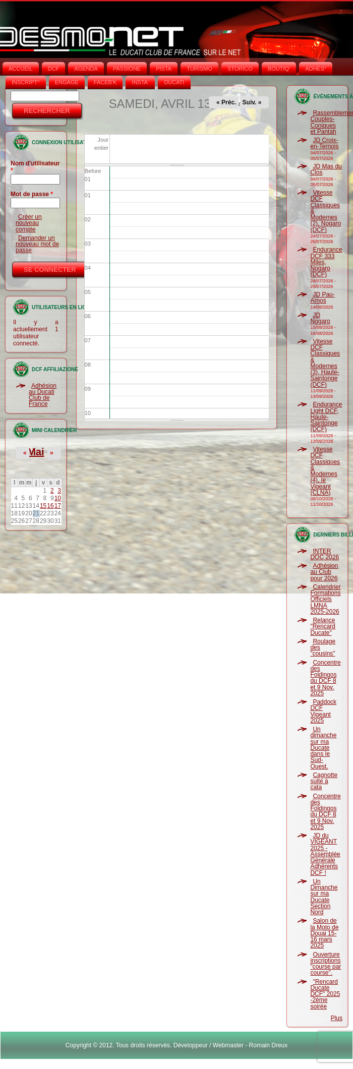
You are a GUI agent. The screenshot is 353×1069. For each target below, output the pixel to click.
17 (57, 505)
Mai (35, 451)
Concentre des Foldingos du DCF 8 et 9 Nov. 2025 (325, 678)
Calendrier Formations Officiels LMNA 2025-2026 (325, 599)
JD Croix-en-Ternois (324, 143)
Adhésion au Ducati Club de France (42, 395)
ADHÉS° (315, 69)
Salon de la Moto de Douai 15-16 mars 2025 (324, 933)
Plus (336, 1018)
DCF (54, 69)
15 (43, 505)
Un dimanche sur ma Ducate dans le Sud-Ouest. (323, 748)
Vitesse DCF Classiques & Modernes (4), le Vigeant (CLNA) (325, 471)
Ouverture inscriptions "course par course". (325, 964)
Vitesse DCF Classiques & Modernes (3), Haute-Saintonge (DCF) (325, 363)
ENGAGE (67, 82)
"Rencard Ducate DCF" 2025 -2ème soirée (325, 994)
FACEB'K (105, 82)
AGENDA (85, 69)
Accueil (21, 69)
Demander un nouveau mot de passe (37, 244)
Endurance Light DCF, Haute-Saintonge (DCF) (326, 417)
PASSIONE (127, 69)
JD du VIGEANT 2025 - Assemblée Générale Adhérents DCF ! (325, 854)
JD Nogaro (320, 318)
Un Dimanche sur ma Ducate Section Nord (323, 897)
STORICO (240, 69)
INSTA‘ (140, 82)
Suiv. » (252, 102)
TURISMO (199, 69)
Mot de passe (32, 194)
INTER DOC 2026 (324, 554)
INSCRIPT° (26, 82)
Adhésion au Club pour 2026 (324, 572)
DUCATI (174, 82)
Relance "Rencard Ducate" (322, 626)
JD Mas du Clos (325, 169)
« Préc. (226, 102)
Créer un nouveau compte (29, 223)
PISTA (163, 69)
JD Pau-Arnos (322, 297)
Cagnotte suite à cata (323, 781)
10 (57, 498)
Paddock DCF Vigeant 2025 (323, 711)
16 (50, 505)
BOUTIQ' (279, 69)
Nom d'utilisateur (35, 167)
